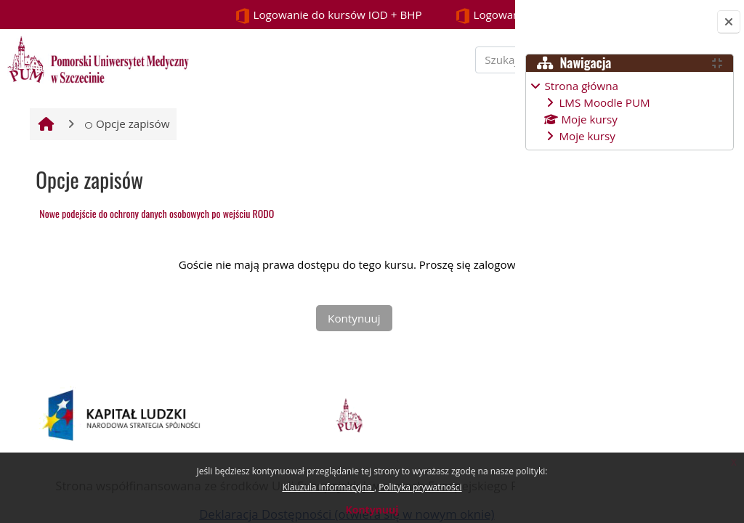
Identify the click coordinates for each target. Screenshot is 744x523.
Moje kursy (587, 136)
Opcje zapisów (125, 164)
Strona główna (581, 85)
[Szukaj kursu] (413, 79)
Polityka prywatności (420, 487)
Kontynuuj (371, 509)
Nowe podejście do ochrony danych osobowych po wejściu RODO (155, 254)
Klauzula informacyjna (327, 487)
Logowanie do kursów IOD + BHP (151, 15)
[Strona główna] (96, 58)
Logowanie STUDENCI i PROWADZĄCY (384, 15)
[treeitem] (629, 111)
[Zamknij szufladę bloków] (728, 21)
